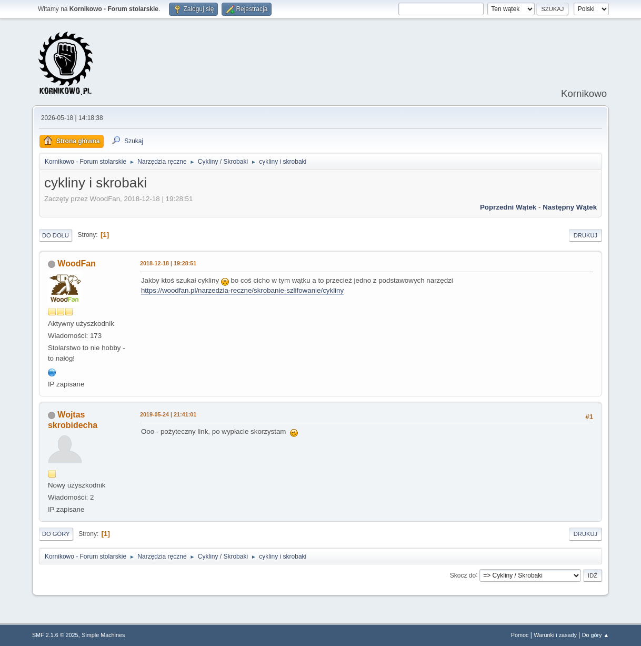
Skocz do (463, 575)
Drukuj (585, 235)
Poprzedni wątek (508, 207)
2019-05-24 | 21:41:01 (168, 414)
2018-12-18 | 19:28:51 (168, 263)
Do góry (56, 534)
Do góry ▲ (595, 635)
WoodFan (76, 263)
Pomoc (520, 635)
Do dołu (55, 235)
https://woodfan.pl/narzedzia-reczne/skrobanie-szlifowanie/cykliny (242, 290)
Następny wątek (570, 207)
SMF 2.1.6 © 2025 (55, 635)
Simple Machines (103, 635)
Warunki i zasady (555, 635)
